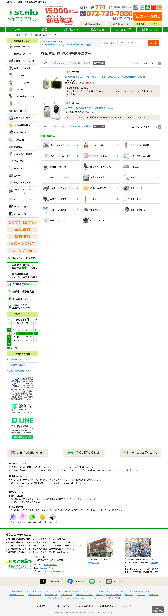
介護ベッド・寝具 (34, 603)
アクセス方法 (93, 571)
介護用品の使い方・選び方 (21, 359)
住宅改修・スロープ (17, 603)
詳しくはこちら (16, 486)
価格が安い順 (58, 63)
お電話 (154, 570)
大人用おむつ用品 (122, 600)
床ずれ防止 (86, 44)
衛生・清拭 (129, 603)
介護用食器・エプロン (84, 603)
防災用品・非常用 (113, 606)
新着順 (87, 63)
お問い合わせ (150, 29)
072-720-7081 (46, 576)
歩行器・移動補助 (17, 600)
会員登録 (140, 24)
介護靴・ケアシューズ (53, 600)
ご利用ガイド (71, 29)
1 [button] (156, 63)
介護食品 (99, 603)
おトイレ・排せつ (105, 600)
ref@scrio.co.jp (57, 579)
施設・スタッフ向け (55, 606)
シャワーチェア (49, 44)
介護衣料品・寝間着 (113, 603)
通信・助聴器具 (23, 34)
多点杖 (62, 44)
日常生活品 (141, 603)
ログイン (155, 24)
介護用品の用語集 (17, 365)
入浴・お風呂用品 (88, 600)
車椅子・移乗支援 (71, 600)
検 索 (153, 42)
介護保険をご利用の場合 (20, 371)
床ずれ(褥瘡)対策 (51, 603)
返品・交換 (97, 29)
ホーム (19, 29)
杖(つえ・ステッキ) (34, 600)
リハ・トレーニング (95, 606)
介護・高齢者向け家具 (140, 600)
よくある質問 (124, 29)
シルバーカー (73, 44)
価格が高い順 (74, 63)
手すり (155, 600)
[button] (153, 63)
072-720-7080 (50, 573)
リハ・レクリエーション (76, 606)
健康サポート (154, 603)
